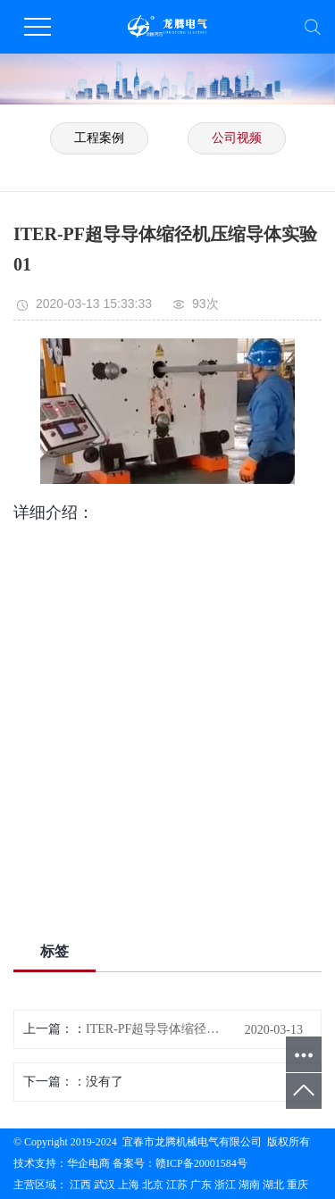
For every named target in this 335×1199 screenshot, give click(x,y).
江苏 (177, 1184)
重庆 (297, 1184)
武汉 (104, 1184)
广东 (201, 1184)
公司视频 (237, 138)
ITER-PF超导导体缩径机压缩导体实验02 (158, 1029)
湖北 (273, 1184)
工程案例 (99, 138)
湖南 (249, 1184)
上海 (128, 1184)
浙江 (225, 1184)
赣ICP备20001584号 (201, 1163)
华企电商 (88, 1163)
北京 (152, 1184)
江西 (80, 1184)
